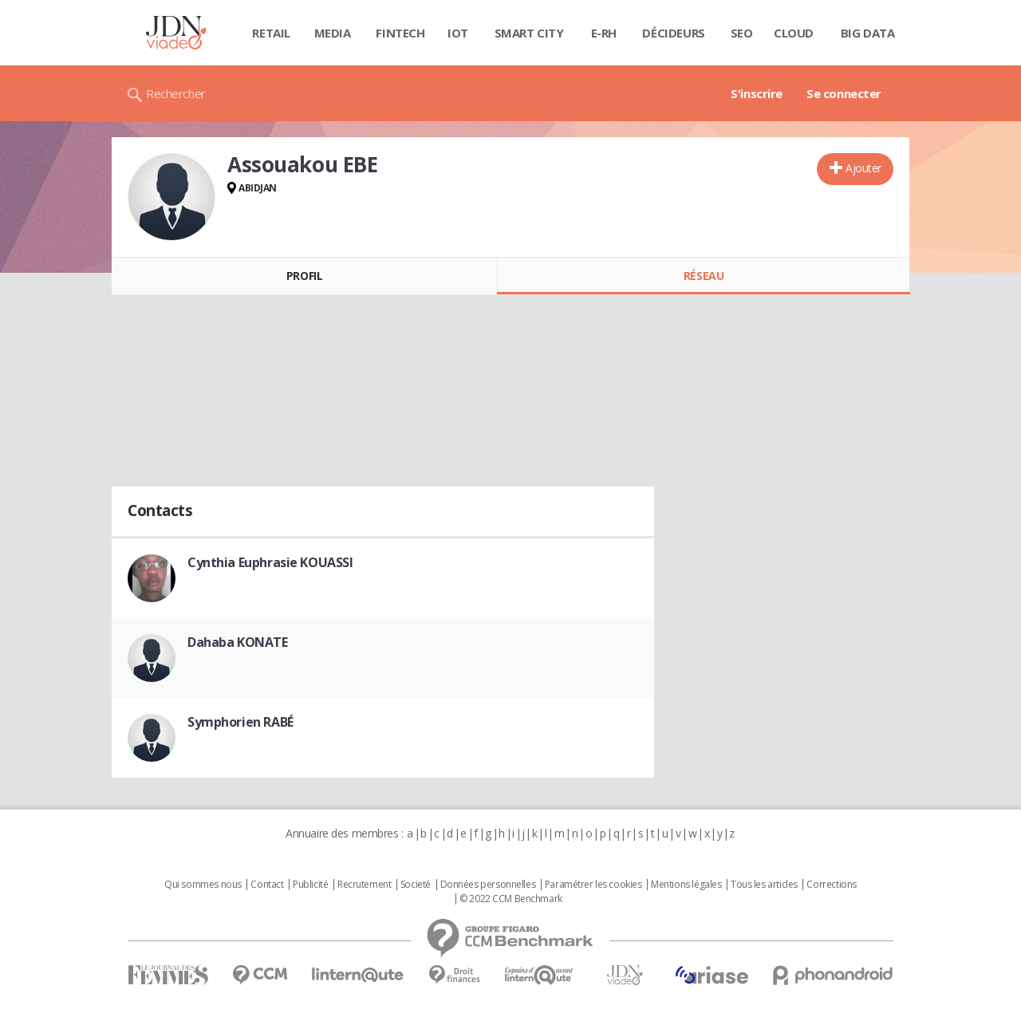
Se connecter (843, 93)
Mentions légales (686, 884)
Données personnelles (488, 884)
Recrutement (364, 884)
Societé (415, 884)
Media (332, 33)
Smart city (529, 33)
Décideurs (673, 33)
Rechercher (176, 93)
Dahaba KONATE (237, 642)
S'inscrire (757, 93)
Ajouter (863, 167)
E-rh (604, 33)
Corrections (831, 884)
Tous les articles (764, 884)
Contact (266, 884)
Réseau (703, 275)
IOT (457, 33)
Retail (271, 33)
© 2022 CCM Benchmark (510, 899)
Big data (868, 33)
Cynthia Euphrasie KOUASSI (270, 562)
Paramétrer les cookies (593, 884)
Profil (304, 275)
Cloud (794, 33)
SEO (742, 33)
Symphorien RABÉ (240, 722)
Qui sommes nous (203, 884)
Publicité (310, 884)
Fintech (400, 33)
